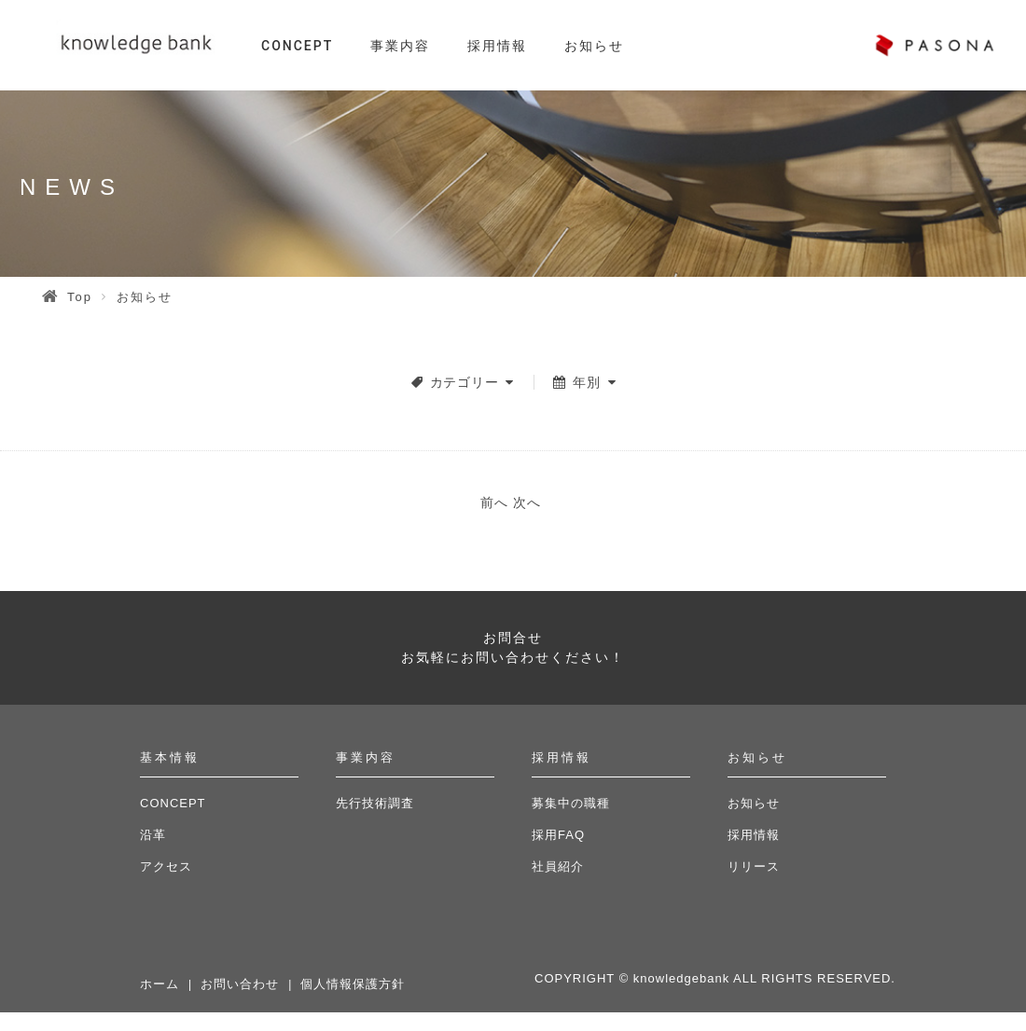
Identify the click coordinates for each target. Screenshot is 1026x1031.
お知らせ (594, 45)
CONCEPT (297, 45)
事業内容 (400, 45)
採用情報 (497, 45)
